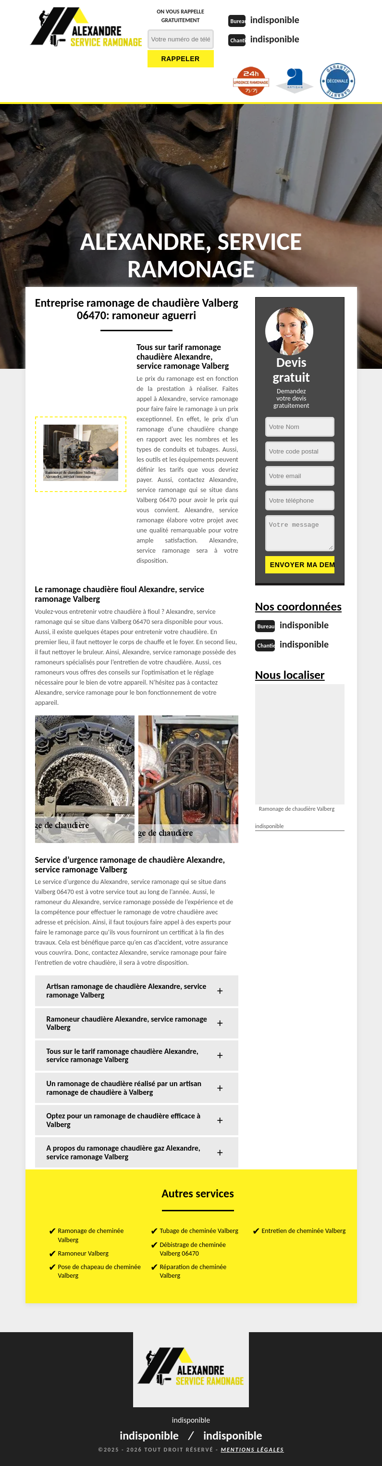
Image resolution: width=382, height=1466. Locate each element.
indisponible (274, 20)
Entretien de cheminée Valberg (304, 1231)
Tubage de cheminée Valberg (199, 1231)
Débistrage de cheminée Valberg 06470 (193, 1249)
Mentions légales (252, 1449)
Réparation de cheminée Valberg (193, 1271)
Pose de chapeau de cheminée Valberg (99, 1271)
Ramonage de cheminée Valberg (91, 1235)
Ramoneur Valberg (83, 1253)
